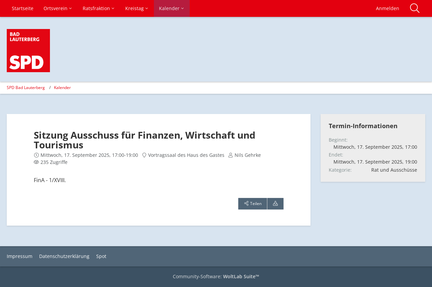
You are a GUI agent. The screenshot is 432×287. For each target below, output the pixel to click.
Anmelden (387, 8)
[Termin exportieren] (275, 203)
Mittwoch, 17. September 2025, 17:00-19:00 (89, 155)
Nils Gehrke (248, 155)
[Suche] (414, 8)
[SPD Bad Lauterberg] (28, 51)
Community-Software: (216, 276)
